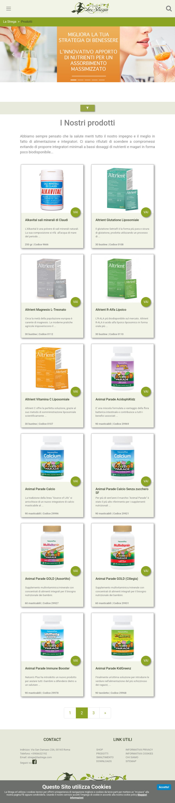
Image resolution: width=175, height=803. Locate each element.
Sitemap (131, 761)
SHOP (99, 749)
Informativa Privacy (139, 749)
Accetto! (164, 787)
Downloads (104, 761)
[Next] (105, 712)
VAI (75, 212)
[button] (13, 54)
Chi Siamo (132, 757)
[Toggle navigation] (8, 9)
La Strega (9, 21)
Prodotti (102, 753)
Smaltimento (105, 757)
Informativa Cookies (139, 753)
